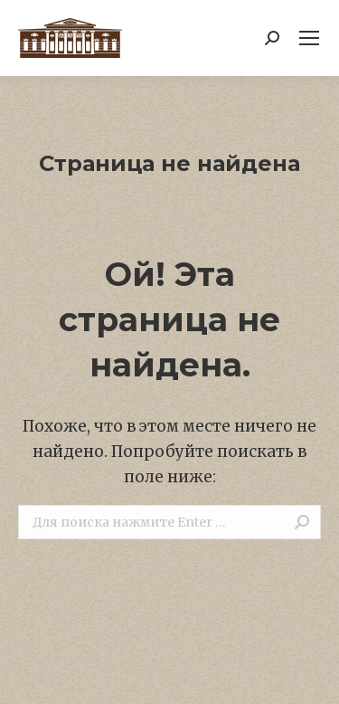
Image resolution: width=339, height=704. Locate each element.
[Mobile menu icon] (309, 38)
